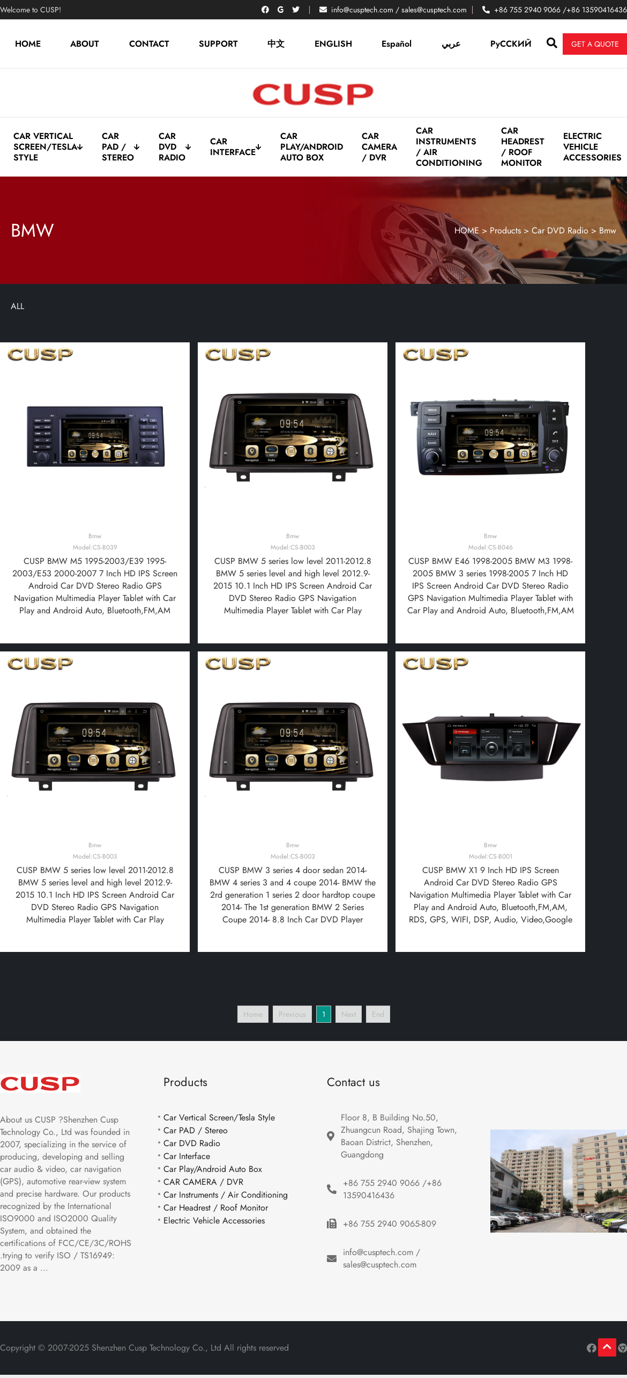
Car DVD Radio (175, 147)
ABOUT (84, 44)
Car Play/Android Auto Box (311, 147)
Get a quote (595, 44)
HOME (28, 44)
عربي (451, 44)
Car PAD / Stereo (121, 147)
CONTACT (149, 44)
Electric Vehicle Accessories (592, 147)
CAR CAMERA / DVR (379, 147)
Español (397, 44)
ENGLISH (333, 44)
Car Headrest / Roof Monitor (522, 147)
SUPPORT (218, 44)
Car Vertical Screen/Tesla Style (48, 147)
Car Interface (236, 147)
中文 (276, 44)
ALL (17, 306)
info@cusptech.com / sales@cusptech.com (399, 9)
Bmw (607, 230)
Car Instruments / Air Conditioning (449, 147)
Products (505, 230)
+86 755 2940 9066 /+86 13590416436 (560, 9)
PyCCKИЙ (511, 44)
